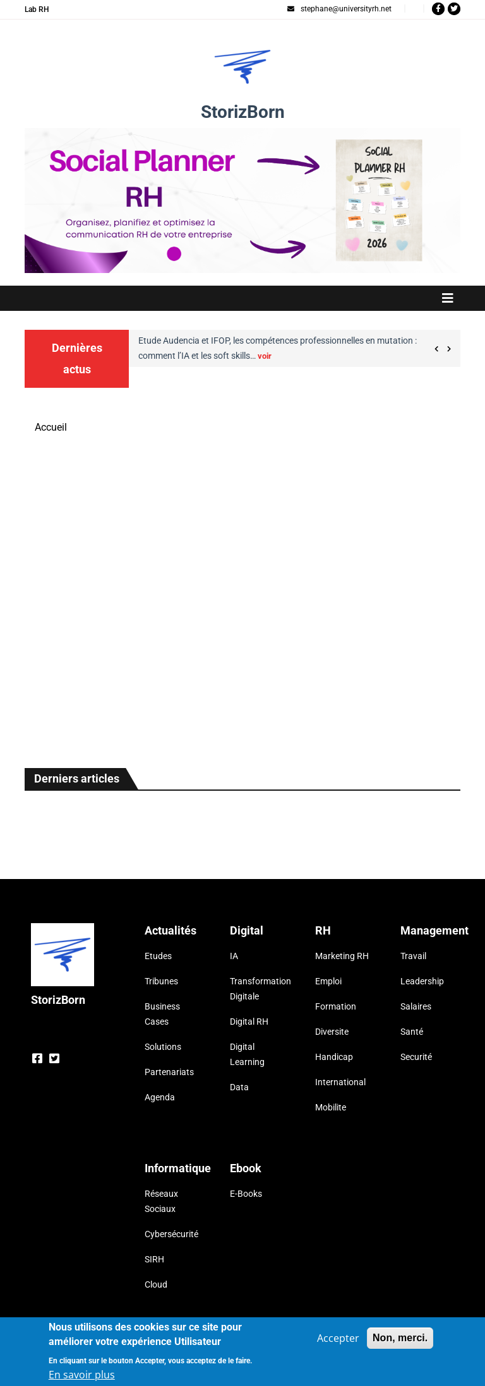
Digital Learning (247, 1054)
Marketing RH (342, 956)
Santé (411, 1032)
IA (234, 956)
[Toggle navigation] (242, 298)
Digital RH (249, 1021)
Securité (416, 1057)
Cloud (156, 1284)
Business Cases (162, 1014)
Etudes (158, 956)
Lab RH (37, 9)
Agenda (160, 1097)
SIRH (154, 1259)
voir (265, 356)
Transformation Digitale (257, 988)
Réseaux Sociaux (161, 1201)
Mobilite (330, 1107)
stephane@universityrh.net (339, 8)
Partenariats (169, 1072)
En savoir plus (82, 1375)
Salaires (415, 1006)
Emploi (328, 981)
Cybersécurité (171, 1234)
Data (239, 1087)
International (340, 1082)
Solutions (163, 1047)
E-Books (246, 1194)
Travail (413, 956)
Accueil (51, 427)
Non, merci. (400, 1337)
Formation (335, 1006)
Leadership (422, 981)
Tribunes (161, 981)
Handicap (334, 1057)
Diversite (332, 1032)
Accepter (338, 1338)
